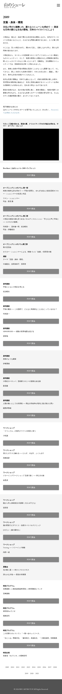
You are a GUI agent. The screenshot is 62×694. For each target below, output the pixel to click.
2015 (39, 667)
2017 (49, 667)
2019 (26, 673)
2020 (31, 673)
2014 (33, 667)
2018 (55, 667)
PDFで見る (31, 175)
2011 (17, 667)
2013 (28, 667)
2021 (37, 673)
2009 (7, 667)
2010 (12, 667)
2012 (23, 667)
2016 (44, 667)
